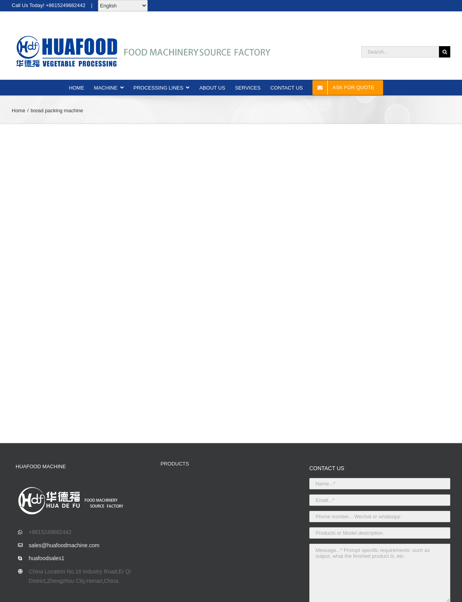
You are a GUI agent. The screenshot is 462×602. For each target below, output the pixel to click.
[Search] (444, 52)
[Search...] (400, 52)
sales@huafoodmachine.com (64, 545)
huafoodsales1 (46, 558)
